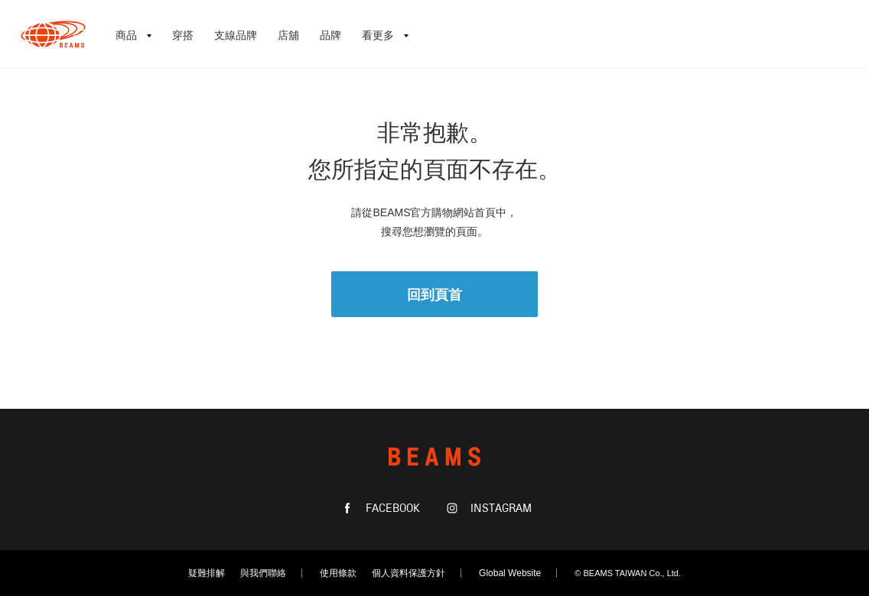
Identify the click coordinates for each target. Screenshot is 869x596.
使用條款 (338, 573)
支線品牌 (235, 35)
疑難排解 (206, 573)
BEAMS (53, 34)
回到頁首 (434, 295)
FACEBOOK (391, 508)
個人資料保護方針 (408, 573)
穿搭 (183, 35)
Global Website (510, 573)
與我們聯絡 (263, 573)
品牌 (330, 35)
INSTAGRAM (499, 508)
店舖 (288, 35)
